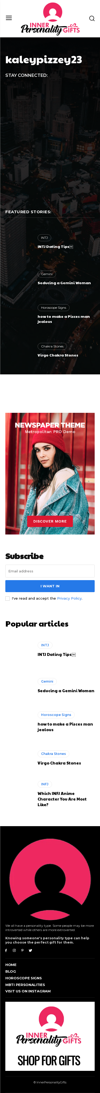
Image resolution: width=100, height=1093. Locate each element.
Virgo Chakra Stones (58, 355)
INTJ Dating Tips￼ (55, 246)
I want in (50, 586)
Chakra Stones (52, 346)
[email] (50, 571)
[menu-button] (8, 18)
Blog (10, 971)
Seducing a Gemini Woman (64, 282)
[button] (91, 18)
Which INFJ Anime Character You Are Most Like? (62, 798)
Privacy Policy (69, 598)
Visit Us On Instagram (28, 991)
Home (11, 965)
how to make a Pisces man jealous (64, 319)
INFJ (45, 784)
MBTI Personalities (25, 985)
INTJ (44, 238)
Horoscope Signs (53, 308)
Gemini (47, 274)
